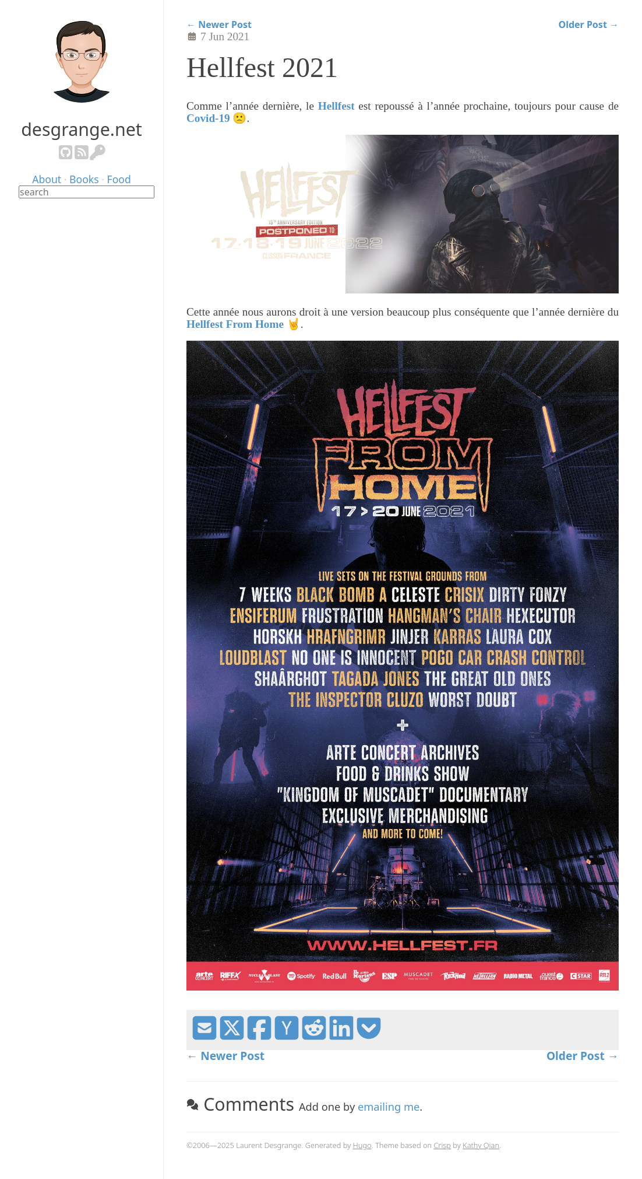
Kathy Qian (481, 1145)
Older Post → (589, 25)
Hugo (362, 1145)
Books (84, 179)
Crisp (442, 1145)
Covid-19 (208, 118)
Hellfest (336, 106)
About (46, 179)
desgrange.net (81, 129)
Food (119, 179)
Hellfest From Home (235, 324)
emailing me (388, 1107)
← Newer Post (219, 25)
